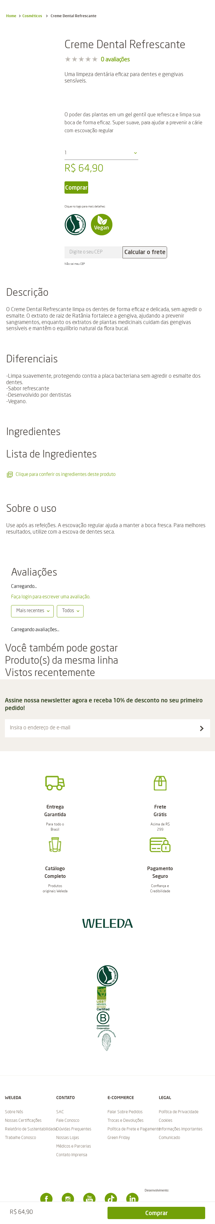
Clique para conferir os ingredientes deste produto (60, 474)
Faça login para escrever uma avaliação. (50, 597)
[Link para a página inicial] (11, 16)
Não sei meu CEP (74, 263)
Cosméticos (32, 16)
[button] (107, 728)
